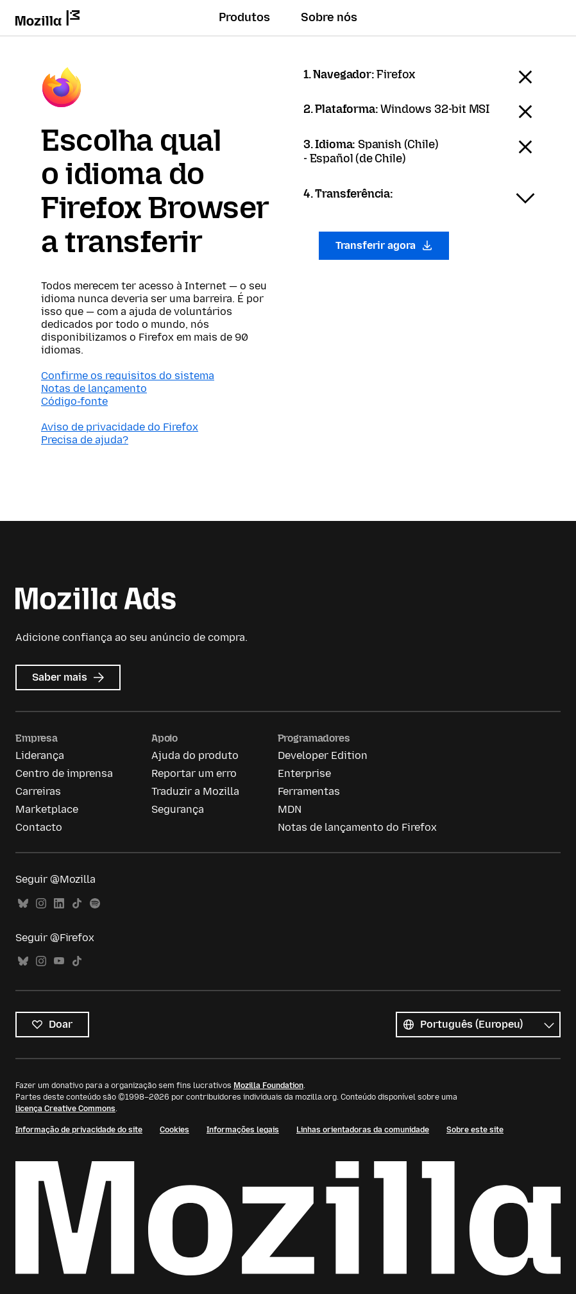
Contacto (38, 827)
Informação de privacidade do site (78, 1129)
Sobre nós (329, 17)
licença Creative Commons (65, 1108)
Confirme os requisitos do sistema (127, 376)
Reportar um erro (194, 773)
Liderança (39, 755)
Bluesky (23, 904)
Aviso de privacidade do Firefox (119, 427)
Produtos (244, 17)
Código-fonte (74, 401)
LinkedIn (59, 904)
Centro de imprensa (64, 773)
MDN (289, 809)
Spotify (95, 904)
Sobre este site (475, 1129)
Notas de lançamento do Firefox (357, 827)
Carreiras (38, 791)
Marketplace (46, 809)
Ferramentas (309, 791)
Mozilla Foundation (268, 1085)
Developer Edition (323, 755)
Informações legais (243, 1129)
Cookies (174, 1129)
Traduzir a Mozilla (195, 791)
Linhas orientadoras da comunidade (362, 1129)
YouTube (59, 961)
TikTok (77, 904)
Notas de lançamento (94, 388)
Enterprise (304, 773)
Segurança (177, 809)
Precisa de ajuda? (84, 440)
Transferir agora (383, 245)
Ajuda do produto (195, 755)
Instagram (41, 904)
